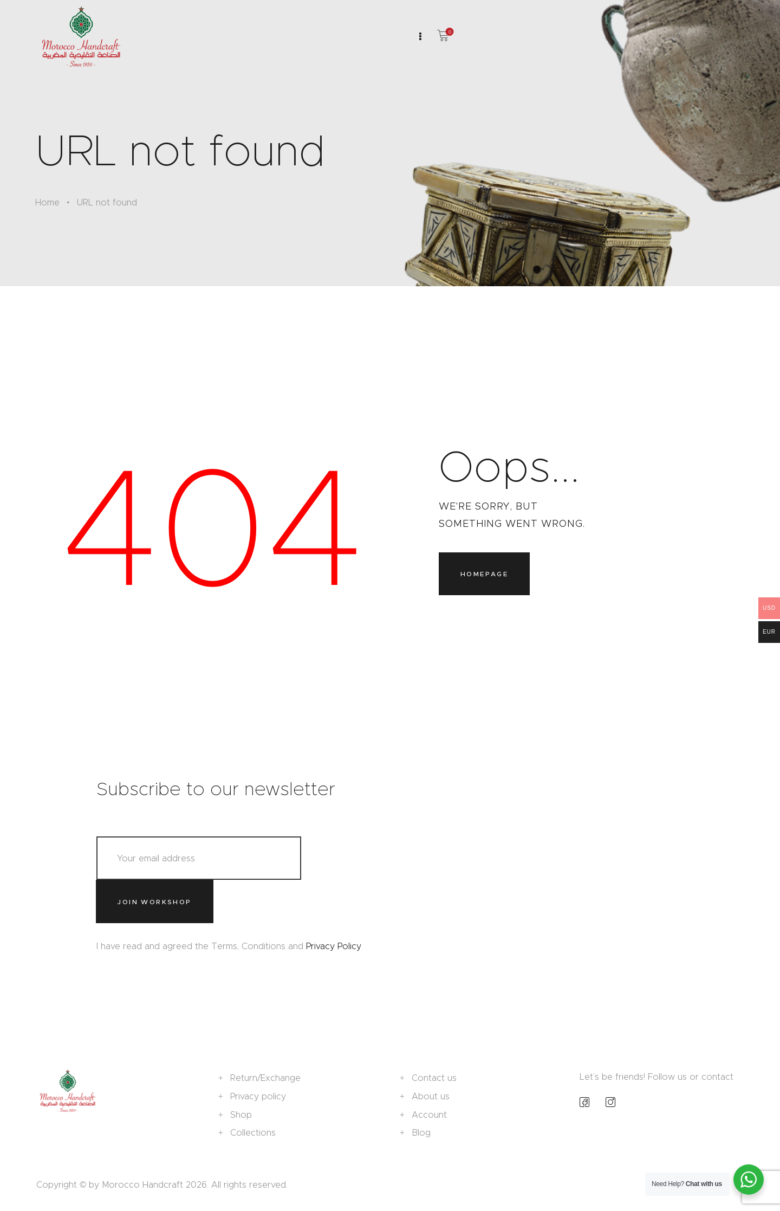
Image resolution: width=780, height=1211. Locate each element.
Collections (253, 1133)
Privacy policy (258, 1096)
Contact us (434, 1078)
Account (429, 1115)
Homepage (484, 574)
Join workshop (154, 902)
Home (47, 202)
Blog (421, 1133)
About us (431, 1096)
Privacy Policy (333, 946)
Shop (241, 1115)
